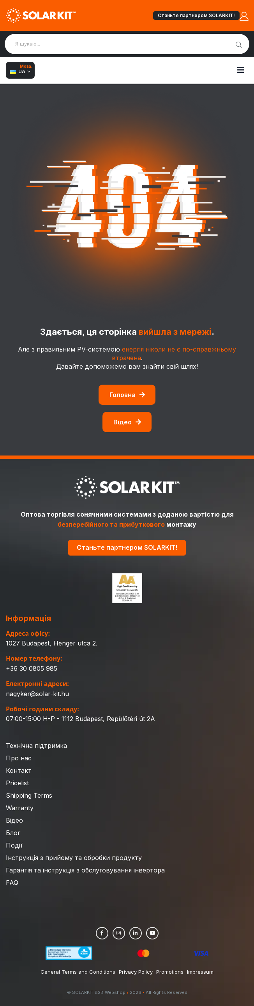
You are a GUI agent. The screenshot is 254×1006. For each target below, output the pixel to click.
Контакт (19, 770)
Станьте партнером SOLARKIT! (196, 15)
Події (14, 845)
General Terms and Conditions (78, 972)
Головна (127, 395)
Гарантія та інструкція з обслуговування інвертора (85, 870)
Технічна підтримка (36, 745)
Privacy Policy (136, 972)
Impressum (200, 972)
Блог (13, 833)
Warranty (20, 808)
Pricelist (17, 783)
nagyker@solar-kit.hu (37, 694)
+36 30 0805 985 (31, 668)
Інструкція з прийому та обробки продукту (74, 858)
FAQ (12, 882)
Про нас (19, 758)
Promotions (169, 972)
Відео (127, 422)
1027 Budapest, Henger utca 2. (51, 643)
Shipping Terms (29, 795)
